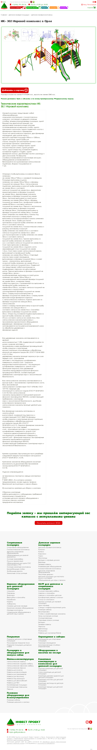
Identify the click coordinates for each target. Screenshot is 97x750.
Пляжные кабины (44, 609)
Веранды (41, 562)
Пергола (41, 626)
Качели (41, 551)
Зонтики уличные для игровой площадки (49, 602)
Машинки (11, 591)
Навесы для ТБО (13, 682)
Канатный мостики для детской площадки (50, 680)
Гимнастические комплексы (18, 549)
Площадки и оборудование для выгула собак (18, 652)
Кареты (10, 601)
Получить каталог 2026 (48, 523)
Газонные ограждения (47, 643)
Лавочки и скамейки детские (49, 595)
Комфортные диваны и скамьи (50, 597)
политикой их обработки (46, 743)
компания (53, 7)
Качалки (41, 549)
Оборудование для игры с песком (51, 580)
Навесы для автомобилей (17, 680)
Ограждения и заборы (51, 636)
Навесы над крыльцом (16, 678)
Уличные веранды (45, 618)
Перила (10, 689)
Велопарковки (44, 611)
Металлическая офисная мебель (20, 666)
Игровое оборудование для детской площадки (21, 586)
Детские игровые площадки (19, 15)
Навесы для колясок (15, 670)
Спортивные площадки (14, 543)
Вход (85, 4)
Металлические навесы (16, 661)
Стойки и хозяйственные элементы (51, 614)
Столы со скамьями (46, 599)
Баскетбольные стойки (16, 569)
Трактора (10, 595)
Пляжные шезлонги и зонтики (18, 702)
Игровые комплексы (15, 610)
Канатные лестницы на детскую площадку (50, 684)
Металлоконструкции (20, 659)
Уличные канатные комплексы (19, 567)
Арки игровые (43, 605)
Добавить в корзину (15, 90)
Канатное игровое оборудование (20, 608)
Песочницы (42, 558)
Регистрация (91, 4)
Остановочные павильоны (17, 687)
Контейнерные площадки (17, 685)
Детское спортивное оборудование (15, 552)
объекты (44, 7)
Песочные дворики (45, 574)
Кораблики (11, 599)
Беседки (41, 622)
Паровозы (11, 593)
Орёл (4, 2)
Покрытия (13, 636)
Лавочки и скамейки (46, 593)
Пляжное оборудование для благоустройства (18, 695)
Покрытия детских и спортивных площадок (19, 639)
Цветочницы (42, 628)
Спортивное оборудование (18, 547)
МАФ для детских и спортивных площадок (50, 586)
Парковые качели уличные (48, 620)
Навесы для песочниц (15, 676)
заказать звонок (32, 7)
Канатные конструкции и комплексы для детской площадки (50, 662)
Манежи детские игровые (17, 606)
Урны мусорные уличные (48, 616)
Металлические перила (16, 668)
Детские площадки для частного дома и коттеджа (51, 577)
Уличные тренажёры (15, 559)
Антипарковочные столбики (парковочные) (49, 645)
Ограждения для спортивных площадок (49, 639)
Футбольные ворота (14, 571)
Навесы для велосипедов (16, 672)
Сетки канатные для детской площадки (49, 672)
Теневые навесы (44, 564)
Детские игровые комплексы (41, 15)
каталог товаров (15, 7)
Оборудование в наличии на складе (49, 651)
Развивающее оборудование (49, 566)
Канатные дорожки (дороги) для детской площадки (50, 676)
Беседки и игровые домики (49, 560)
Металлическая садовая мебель (20, 663)
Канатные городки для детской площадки (50, 687)
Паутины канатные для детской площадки (50, 669)
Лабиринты (11, 604)
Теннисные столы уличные (17, 573)
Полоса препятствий (15, 561)
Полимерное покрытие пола (18, 643)
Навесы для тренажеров (16, 674)
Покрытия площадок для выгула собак (19, 645)
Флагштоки (42, 631)
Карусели (42, 554)
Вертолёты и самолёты (16, 597)
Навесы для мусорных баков (49, 633)
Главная (4, 15)
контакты (63, 7)
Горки (40, 556)
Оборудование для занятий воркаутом (17, 556)
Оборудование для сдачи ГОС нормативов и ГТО (19, 564)
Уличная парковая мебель (48, 591)
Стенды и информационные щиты (52, 607)
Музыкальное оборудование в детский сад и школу (19, 613)
